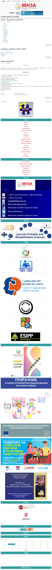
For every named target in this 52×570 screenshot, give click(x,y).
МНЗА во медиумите (26, 141)
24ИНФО (5, 29)
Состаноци (8, 21)
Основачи (26, 126)
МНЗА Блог (25, 1)
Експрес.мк (5, 41)
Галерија (26, 145)
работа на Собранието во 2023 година (15, 83)
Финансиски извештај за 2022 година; (9, 80)
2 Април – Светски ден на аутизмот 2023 (12, 20)
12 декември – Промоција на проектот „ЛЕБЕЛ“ (13, 49)
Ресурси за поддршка (26, 151)
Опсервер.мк (6, 32)
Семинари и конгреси (26, 139)
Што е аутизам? (26, 161)
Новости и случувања (16, 1)
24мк (4, 26)
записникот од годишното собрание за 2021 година (18, 75)
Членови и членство (26, 130)
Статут (25, 132)
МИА (4, 23)
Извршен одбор (25, 128)
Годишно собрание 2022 (7, 61)
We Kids (5, 36)
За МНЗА (8, 1)
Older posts (3, 101)
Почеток (26, 122)
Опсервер (3, 55)
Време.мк (5, 40)
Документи (26, 134)
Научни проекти (26, 170)
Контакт (38, 1)
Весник (4, 39)
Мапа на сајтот (31, 1)
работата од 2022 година (12, 77)
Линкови (26, 174)
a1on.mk (5, 37)
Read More (48, 45)
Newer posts (48, 101)
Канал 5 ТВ (5, 25)
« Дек (25, 550)
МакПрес (5, 34)
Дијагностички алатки (26, 166)
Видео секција (26, 147)
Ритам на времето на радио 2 (7, 52)
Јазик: (3, 1)
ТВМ (4, 27)
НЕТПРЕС (5, 33)
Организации (26, 168)
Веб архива (26, 155)
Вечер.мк (5, 30)
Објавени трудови (26, 172)
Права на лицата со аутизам (26, 163)
